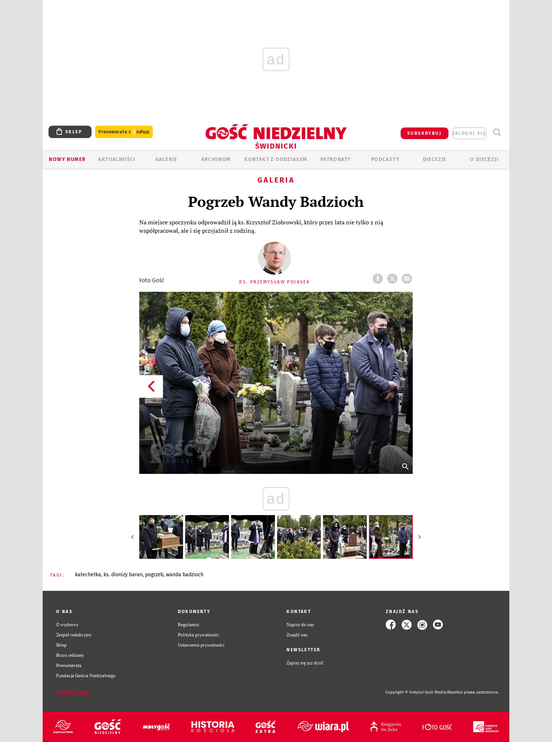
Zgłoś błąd (73, 692)
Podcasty (385, 159)
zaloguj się (469, 133)
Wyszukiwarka (497, 132)
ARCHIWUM (216, 159)
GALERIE (166, 159)
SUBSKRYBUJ (424, 133)
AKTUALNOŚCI (116, 159)
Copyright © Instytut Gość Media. (416, 692)
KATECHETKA (88, 575)
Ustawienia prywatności (201, 645)
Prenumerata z (123, 132)
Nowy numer (67, 159)
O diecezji (484, 159)
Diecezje (435, 159)
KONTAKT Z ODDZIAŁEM (275, 159)
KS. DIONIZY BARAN (123, 575)
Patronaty (335, 159)
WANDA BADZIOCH (184, 575)
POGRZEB (154, 575)
